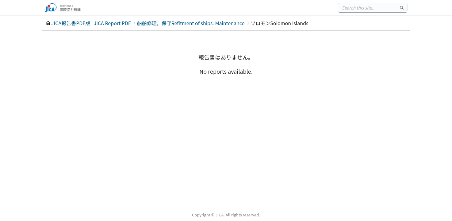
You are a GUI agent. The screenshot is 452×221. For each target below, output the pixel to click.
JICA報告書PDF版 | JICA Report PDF (91, 23)
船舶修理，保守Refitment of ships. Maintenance (191, 23)
